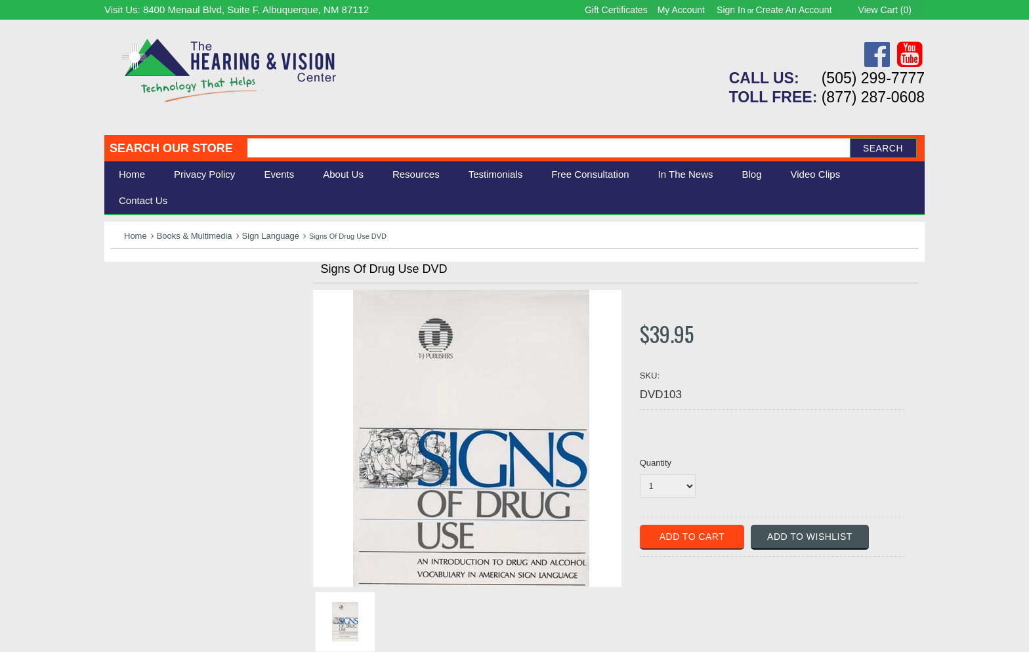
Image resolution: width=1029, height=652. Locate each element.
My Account (681, 10)
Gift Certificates (616, 10)
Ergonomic (137, 347)
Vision (126, 304)
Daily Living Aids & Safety (174, 318)
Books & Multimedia (194, 236)
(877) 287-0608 (873, 97)
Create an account (794, 10)
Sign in (731, 10)
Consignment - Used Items (177, 377)
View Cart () (885, 10)
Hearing (130, 289)
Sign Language (270, 236)
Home (132, 174)
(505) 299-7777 (873, 78)
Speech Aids (142, 333)
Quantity (655, 463)
